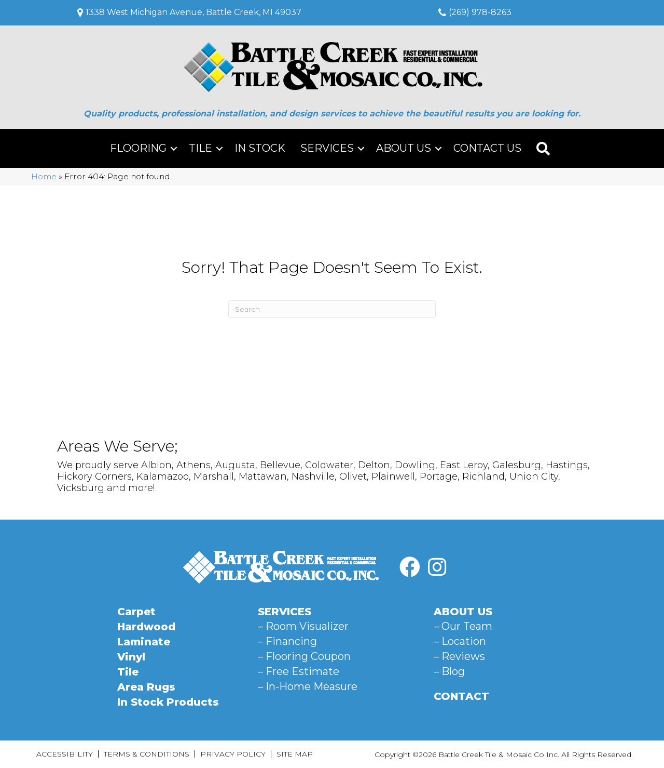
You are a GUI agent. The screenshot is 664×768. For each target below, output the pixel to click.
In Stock (259, 148)
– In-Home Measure (307, 686)
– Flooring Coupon (304, 656)
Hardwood (146, 626)
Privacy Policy (233, 754)
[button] (174, 148)
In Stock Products (168, 702)
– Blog (449, 671)
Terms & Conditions (146, 754)
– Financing (287, 641)
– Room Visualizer (303, 626)
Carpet (136, 611)
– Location (460, 641)
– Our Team (463, 626)
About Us (403, 148)
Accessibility (64, 754)
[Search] (332, 309)
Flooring (138, 148)
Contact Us (487, 148)
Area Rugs (146, 687)
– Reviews (459, 656)
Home (44, 176)
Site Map (294, 754)
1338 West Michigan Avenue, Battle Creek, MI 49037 (193, 12)
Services (327, 148)
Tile (200, 148)
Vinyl (131, 657)
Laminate (143, 641)
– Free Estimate (298, 671)
